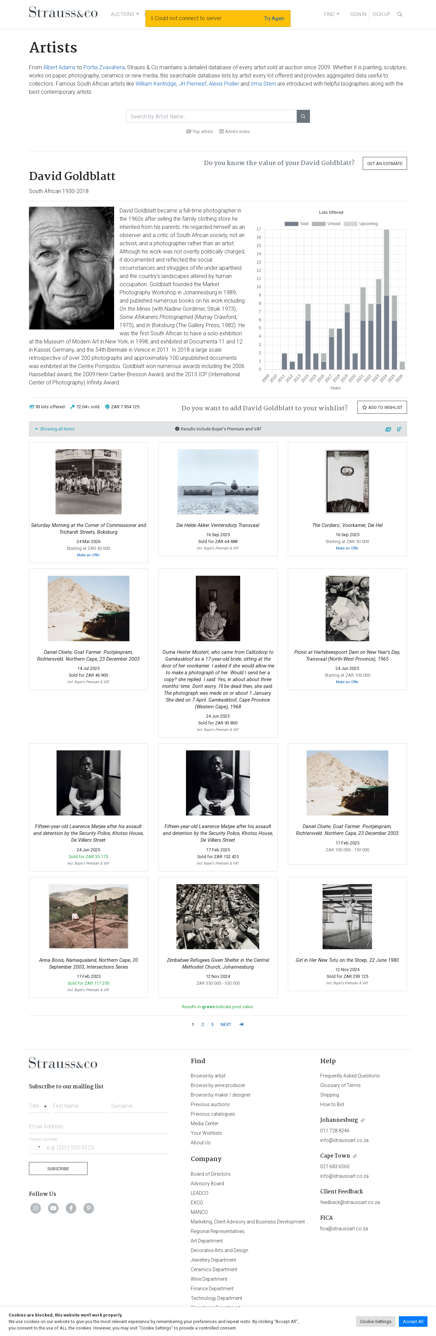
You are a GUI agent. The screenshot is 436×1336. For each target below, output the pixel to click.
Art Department (207, 1241)
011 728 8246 (334, 1130)
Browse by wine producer (218, 1085)
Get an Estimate (385, 163)
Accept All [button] (413, 1321)
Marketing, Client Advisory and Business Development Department (261, 1221)
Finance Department (212, 1288)
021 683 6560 (334, 1166)
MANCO (199, 1212)
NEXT (226, 1024)
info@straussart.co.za (344, 1140)
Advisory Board (207, 1183)
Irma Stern (263, 83)
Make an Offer (88, 555)
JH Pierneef (192, 83)
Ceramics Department (214, 1269)
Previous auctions (210, 1104)
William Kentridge (156, 83)
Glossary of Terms (340, 1085)
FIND (329, 14)
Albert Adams (59, 67)
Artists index (234, 131)
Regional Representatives (218, 1231)
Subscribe (58, 1168)
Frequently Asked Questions (350, 1075)
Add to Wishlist (382, 407)
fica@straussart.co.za (344, 1228)
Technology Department (216, 1298)
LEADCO (199, 1193)
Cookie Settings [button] (375, 1321)
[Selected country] (35, 1147)
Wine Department (209, 1279)
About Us (201, 1142)
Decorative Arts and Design (219, 1250)
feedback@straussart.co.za (350, 1202)
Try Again (274, 18)
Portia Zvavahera (104, 67)
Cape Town (335, 1156)
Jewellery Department (213, 1260)
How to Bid (332, 1104)
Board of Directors (211, 1174)
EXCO (197, 1202)
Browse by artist (208, 1075)
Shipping (329, 1095)
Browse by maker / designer (221, 1095)
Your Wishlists (206, 1133)
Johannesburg (339, 1120)
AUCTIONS (122, 14)
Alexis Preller (224, 83)
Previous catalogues (213, 1114)
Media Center (204, 1123)
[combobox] (39, 1104)
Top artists (199, 131)
